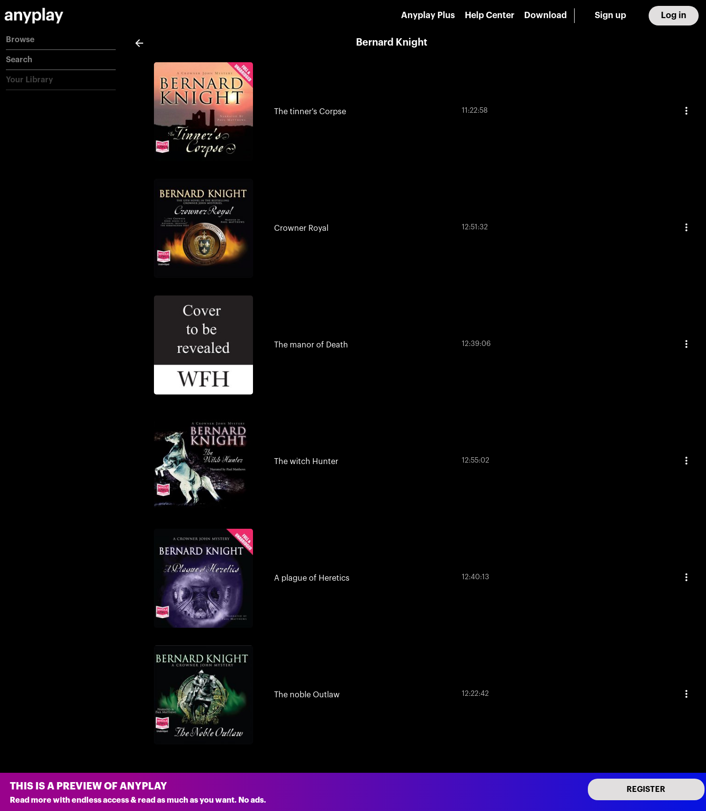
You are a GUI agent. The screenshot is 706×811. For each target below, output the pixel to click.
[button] (61, 40)
